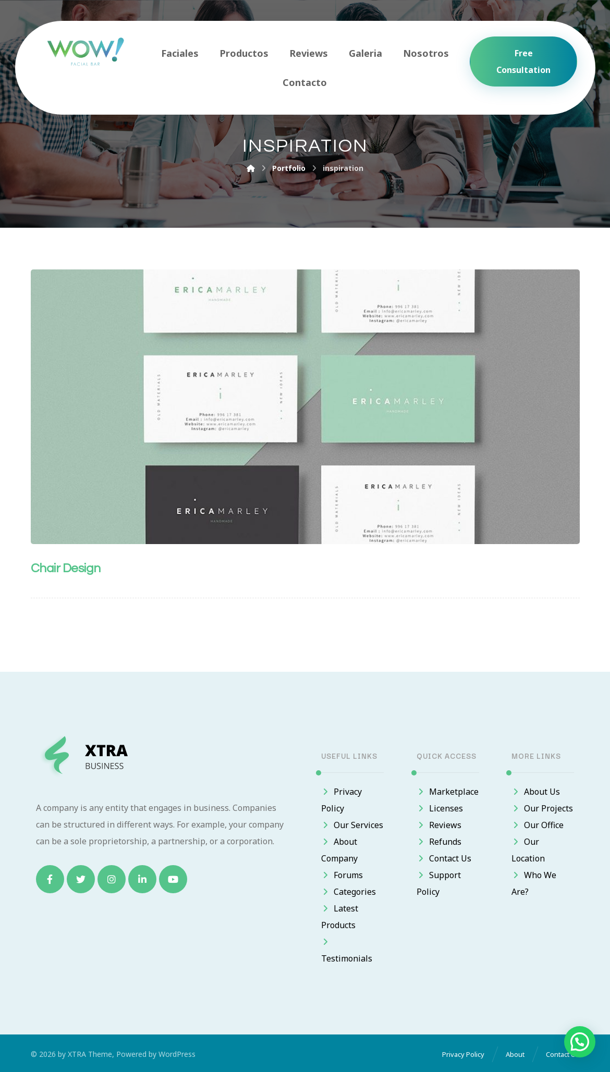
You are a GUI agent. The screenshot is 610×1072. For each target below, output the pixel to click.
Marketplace (448, 791)
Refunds (439, 841)
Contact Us (444, 858)
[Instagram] (111, 879)
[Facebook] (50, 879)
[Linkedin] (142, 879)
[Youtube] (173, 879)
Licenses (440, 808)
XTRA (77, 1054)
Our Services (352, 825)
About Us (535, 791)
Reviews (439, 825)
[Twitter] (81, 879)
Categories (348, 891)
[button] (579, 1041)
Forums (342, 875)
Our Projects (542, 808)
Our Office (537, 825)
